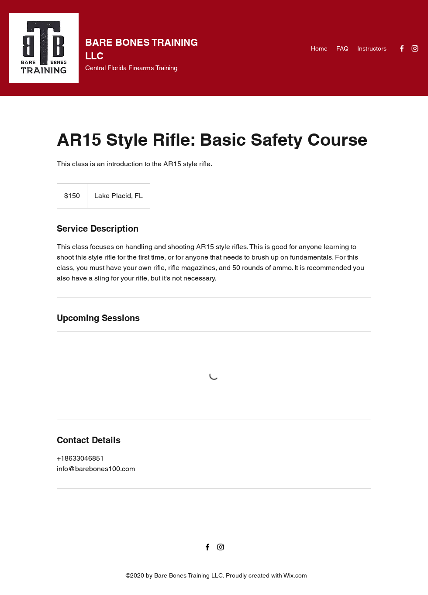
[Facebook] (401, 48)
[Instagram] (415, 48)
